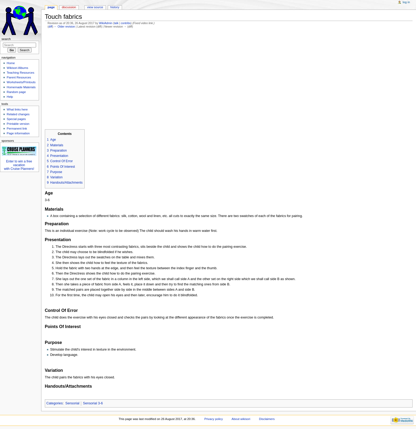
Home (11, 63)
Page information (18, 133)
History (114, 7)
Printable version (18, 123)
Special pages (16, 119)
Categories (54, 403)
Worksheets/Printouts (21, 82)
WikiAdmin (105, 23)
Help (10, 96)
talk (116, 23)
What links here (17, 109)
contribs (126, 23)
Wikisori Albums (17, 67)
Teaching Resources (20, 72)
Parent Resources (19, 77)
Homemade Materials (21, 87)
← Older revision (64, 26)
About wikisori (241, 419)
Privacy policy (213, 419)
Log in (406, 2)
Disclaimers (267, 419)
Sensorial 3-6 (93, 403)
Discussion (69, 7)
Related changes (18, 114)
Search (6, 39)
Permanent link (17, 128)
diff (50, 26)
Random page (16, 92)
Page (51, 7)
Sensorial (72, 403)
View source (95, 7)
